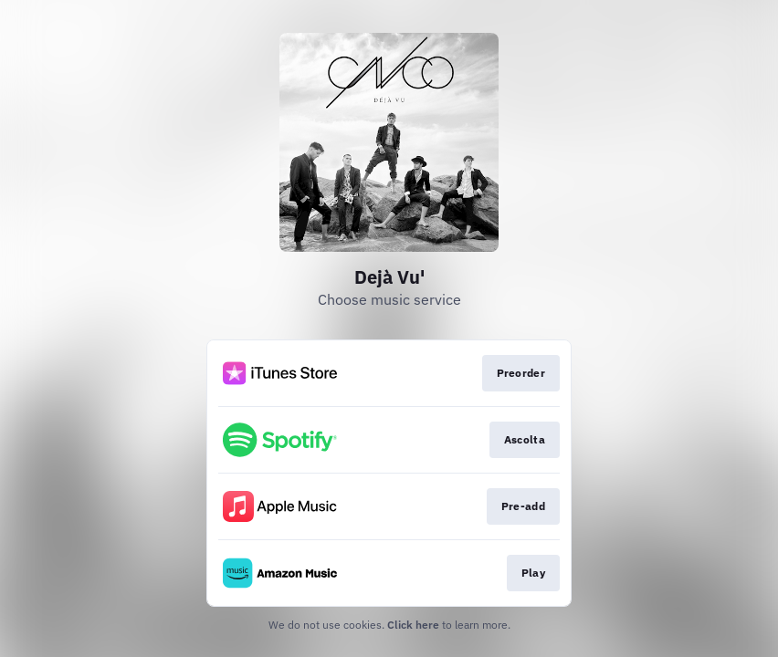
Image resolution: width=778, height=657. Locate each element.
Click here (413, 624)
